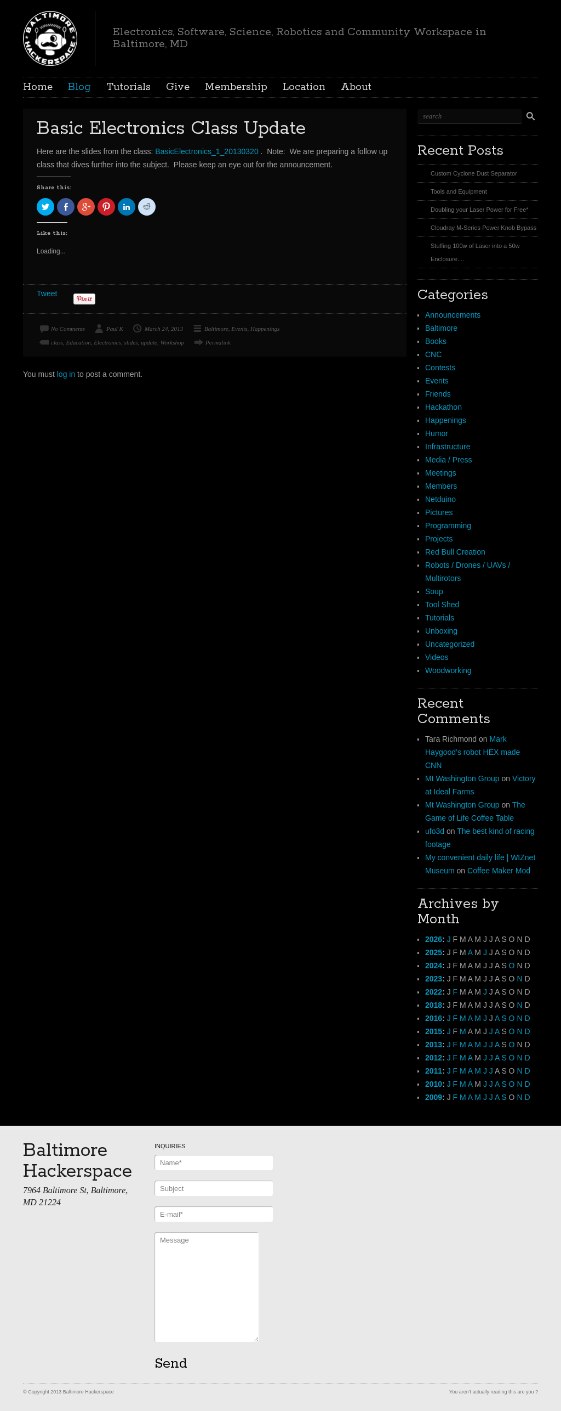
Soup (434, 591)
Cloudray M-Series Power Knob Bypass (483, 227)
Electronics (107, 342)
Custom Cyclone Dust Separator (474, 173)
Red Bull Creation (455, 552)
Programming (448, 525)
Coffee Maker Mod (498, 870)
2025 (433, 952)
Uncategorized (449, 644)
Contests (440, 367)
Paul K (114, 328)
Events (239, 328)
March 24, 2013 (164, 328)
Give (178, 87)
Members (441, 486)
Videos (437, 657)
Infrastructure (447, 446)
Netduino (440, 499)
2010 (433, 1084)
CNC (433, 354)
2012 (433, 1057)
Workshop (172, 342)
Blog (79, 87)
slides (131, 342)
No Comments (68, 328)
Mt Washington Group (462, 778)
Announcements (452, 315)
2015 (433, 1031)
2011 (433, 1070)
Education (78, 342)
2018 (433, 1005)
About (356, 87)
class (57, 342)
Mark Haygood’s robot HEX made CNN (472, 752)
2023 (433, 978)
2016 (433, 1018)
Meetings (440, 473)
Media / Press (448, 459)
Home (38, 87)
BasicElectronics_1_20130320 (206, 151)
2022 (433, 991)
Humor (436, 433)
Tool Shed (442, 604)
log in (66, 374)
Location (304, 87)
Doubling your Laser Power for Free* (480, 209)
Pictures (439, 512)
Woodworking (448, 670)
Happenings (264, 328)
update (149, 342)
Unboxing (441, 631)
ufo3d (434, 831)
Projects (439, 538)
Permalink (218, 342)
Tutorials (128, 87)
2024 (433, 965)
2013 (433, 1044)
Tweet (47, 293)
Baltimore (216, 328)
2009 (433, 1097)
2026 (433, 939)
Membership (236, 87)
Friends (438, 394)
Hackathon (443, 407)
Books (435, 341)
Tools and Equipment (459, 191)
